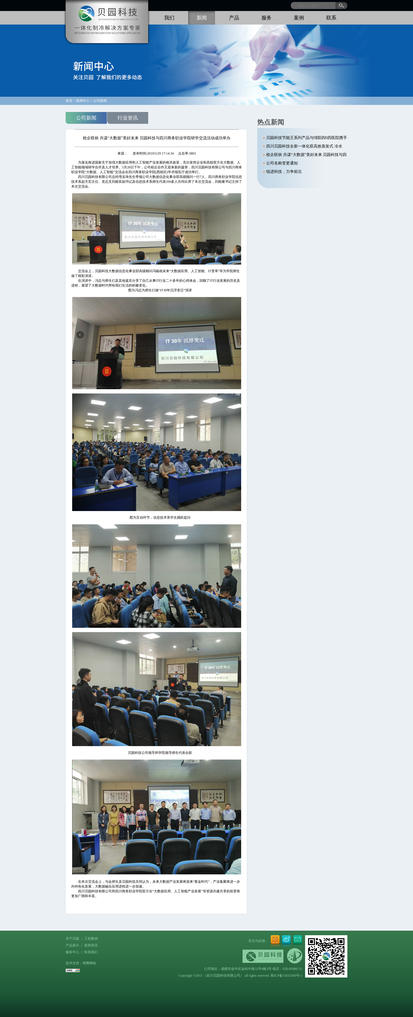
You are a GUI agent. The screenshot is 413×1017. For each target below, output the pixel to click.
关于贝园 (72, 939)
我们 (169, 18)
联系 (331, 18)
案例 (299, 18)
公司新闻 (86, 118)
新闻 (202, 18)
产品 (234, 18)
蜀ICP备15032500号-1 (286, 976)
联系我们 (91, 952)
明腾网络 (89, 963)
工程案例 (91, 939)
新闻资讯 (91, 945)
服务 (266, 18)
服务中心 (72, 952)
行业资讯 (127, 118)
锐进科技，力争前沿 (284, 172)
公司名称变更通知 (282, 163)
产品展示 (72, 945)
